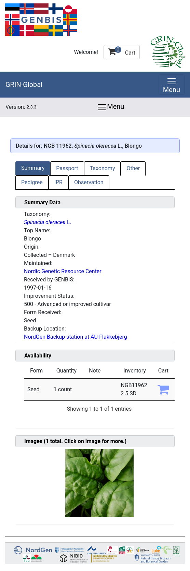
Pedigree (32, 182)
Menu (110, 107)
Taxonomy (102, 168)
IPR (58, 182)
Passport (67, 168)
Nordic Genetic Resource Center (62, 271)
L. (47, 222)
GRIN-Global (23, 84)
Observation (89, 182)
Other (133, 168)
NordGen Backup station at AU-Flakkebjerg (75, 337)
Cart (121, 51)
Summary (32, 168)
